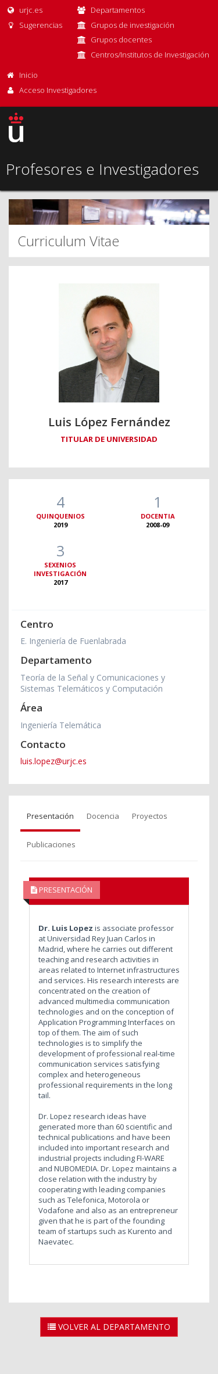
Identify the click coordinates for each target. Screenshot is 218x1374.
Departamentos (118, 10)
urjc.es (24, 10)
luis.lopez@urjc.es (53, 761)
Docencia (103, 816)
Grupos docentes (121, 39)
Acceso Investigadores (58, 90)
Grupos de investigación (132, 25)
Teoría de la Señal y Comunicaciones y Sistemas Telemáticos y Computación (92, 683)
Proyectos (149, 816)
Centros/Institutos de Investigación (150, 54)
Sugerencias (34, 25)
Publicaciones (51, 844)
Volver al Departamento (109, 1326)
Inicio (28, 75)
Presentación (50, 816)
